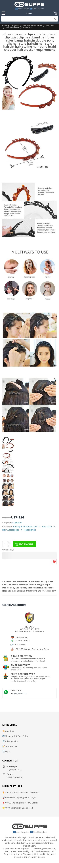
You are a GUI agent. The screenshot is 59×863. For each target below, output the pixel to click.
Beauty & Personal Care (32, 25)
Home (4, 25)
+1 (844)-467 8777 (19, 693)
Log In (29, 13)
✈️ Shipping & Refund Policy (15, 736)
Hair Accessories (12, 27)
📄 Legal (6, 751)
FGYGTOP (17, 522)
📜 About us (8, 731)
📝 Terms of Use (9, 746)
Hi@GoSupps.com (14, 777)
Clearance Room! (14, 605)
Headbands (27, 27)
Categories (15, 25)
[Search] (29, 19)
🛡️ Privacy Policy (10, 741)
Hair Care (50, 25)
